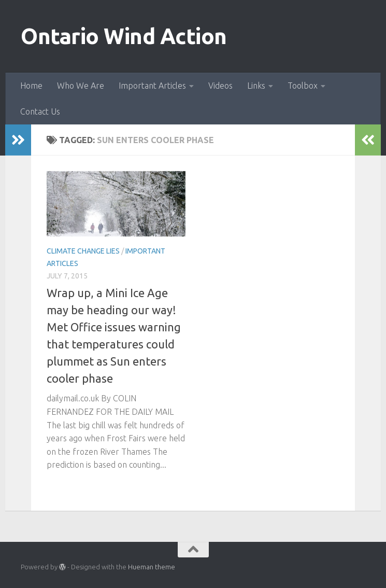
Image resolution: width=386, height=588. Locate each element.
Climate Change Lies (83, 251)
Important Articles (152, 85)
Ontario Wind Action (124, 36)
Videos (220, 85)
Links (256, 85)
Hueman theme (151, 566)
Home (31, 85)
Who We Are (80, 85)
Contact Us (40, 111)
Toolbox (303, 85)
